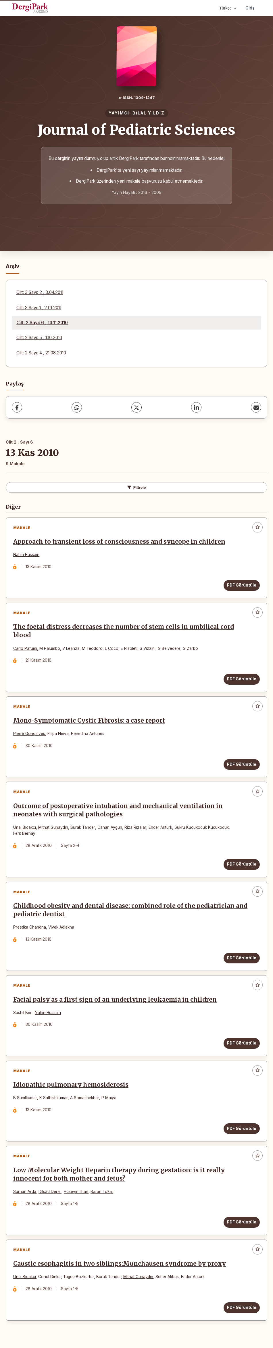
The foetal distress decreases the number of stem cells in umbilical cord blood (123, 631)
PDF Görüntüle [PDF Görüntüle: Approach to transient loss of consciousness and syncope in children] (241, 585)
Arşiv (12, 266)
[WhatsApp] (77, 407)
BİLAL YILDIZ (148, 113)
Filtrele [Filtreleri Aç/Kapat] (136, 487)
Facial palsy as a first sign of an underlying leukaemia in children (115, 999)
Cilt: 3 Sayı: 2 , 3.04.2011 (39, 292)
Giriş (250, 7)
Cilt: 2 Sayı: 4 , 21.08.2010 (41, 353)
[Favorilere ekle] (257, 527)
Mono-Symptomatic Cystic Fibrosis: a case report (89, 720)
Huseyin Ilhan (76, 1191)
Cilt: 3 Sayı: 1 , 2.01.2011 (38, 307)
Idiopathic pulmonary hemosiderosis (70, 1085)
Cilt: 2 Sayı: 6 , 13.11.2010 (42, 322)
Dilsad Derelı (50, 1191)
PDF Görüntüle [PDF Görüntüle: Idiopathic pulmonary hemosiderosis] (241, 1128)
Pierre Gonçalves (29, 733)
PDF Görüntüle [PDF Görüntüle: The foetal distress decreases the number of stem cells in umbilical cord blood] (241, 679)
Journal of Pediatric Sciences (136, 129)
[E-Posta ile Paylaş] (256, 407)
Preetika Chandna (29, 927)
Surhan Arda (24, 1191)
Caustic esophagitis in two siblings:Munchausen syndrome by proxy (119, 1263)
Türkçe (227, 8)
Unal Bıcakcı (24, 827)
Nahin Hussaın (26, 554)
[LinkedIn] (196, 407)
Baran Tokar (102, 1191)
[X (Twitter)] (136, 407)
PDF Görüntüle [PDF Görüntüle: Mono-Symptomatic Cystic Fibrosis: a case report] (241, 764)
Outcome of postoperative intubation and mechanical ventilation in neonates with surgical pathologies (118, 810)
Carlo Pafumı (25, 648)
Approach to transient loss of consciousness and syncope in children (119, 541)
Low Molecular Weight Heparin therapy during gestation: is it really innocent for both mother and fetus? (119, 1174)
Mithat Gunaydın (53, 827)
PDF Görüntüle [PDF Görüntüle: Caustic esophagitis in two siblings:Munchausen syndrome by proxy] (241, 1307)
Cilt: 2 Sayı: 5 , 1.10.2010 (39, 337)
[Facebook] (17, 407)
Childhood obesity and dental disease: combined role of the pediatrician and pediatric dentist (130, 910)
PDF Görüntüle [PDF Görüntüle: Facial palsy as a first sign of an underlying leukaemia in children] (241, 1043)
